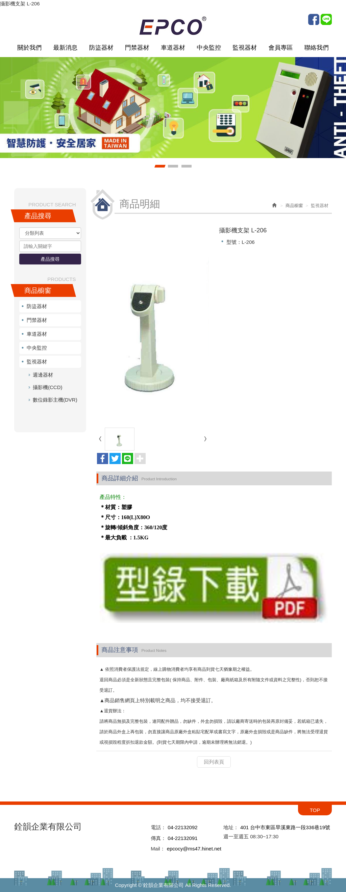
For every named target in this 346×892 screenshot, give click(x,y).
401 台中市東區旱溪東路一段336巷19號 (285, 827)
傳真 (156, 838)
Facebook (313, 19)
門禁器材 (37, 320)
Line (326, 19)
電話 (156, 827)
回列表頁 (214, 762)
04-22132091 (182, 838)
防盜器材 (37, 306)
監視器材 (37, 361)
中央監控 (37, 348)
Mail (155, 848)
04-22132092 (182, 827)
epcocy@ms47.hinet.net (194, 848)
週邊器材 (43, 375)
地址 (228, 827)
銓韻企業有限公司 (173, 25)
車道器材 (37, 334)
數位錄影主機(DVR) (55, 400)
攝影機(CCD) (48, 387)
